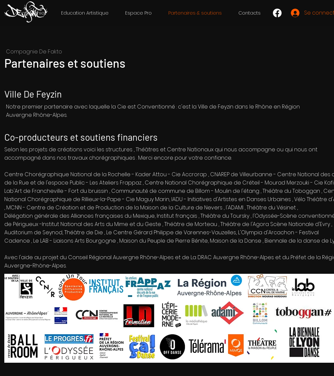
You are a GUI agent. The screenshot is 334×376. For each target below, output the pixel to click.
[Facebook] (277, 13)
